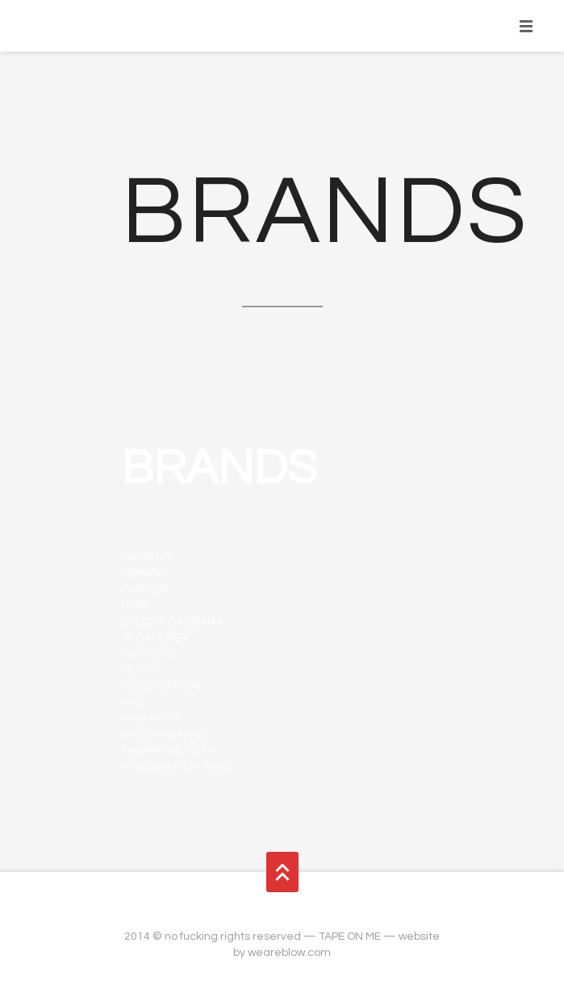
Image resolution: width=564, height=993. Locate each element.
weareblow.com (289, 952)
